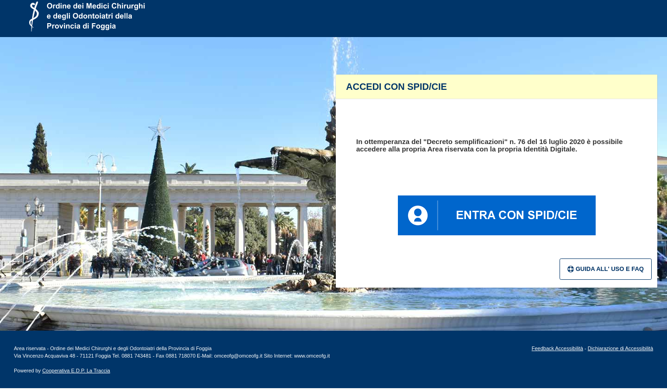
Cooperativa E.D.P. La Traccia (76, 370)
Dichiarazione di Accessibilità (620, 348)
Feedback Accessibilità (557, 348)
